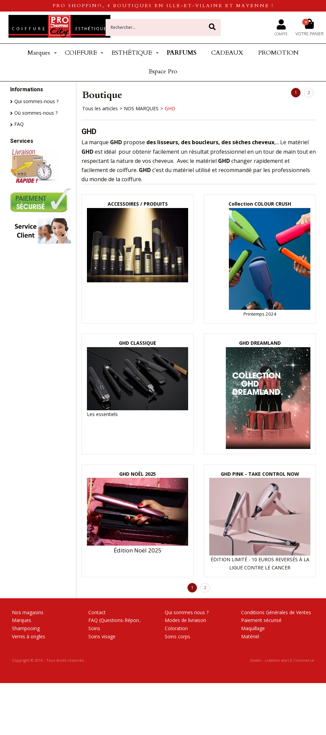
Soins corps (177, 636)
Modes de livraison (185, 620)
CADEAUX (227, 53)
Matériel (250, 636)
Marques (39, 53)
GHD (170, 108)
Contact (97, 612)
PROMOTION (278, 53)
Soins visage (101, 636)
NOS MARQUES (141, 108)
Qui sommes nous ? (187, 612)
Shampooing (26, 628)
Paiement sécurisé (261, 620)
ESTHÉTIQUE (131, 53)
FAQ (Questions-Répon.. (114, 620)
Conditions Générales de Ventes (276, 612)
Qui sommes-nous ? (36, 101)
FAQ (19, 124)
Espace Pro (163, 71)
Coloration (176, 628)
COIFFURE (81, 53)
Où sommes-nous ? (35, 113)
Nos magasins (27, 612)
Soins (94, 628)
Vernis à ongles (28, 636)
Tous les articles (100, 108)
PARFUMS (182, 53)
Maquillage (253, 628)
